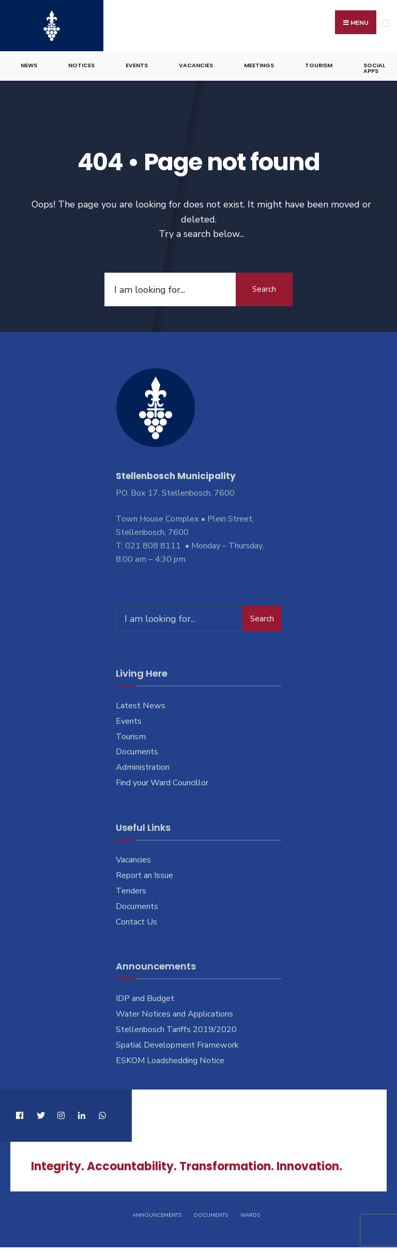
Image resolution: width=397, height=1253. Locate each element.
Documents (137, 751)
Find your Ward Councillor (162, 782)
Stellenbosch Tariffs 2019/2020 (176, 1029)
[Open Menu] (386, 23)
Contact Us (136, 922)
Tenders (131, 891)
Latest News (140, 705)
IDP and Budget (145, 998)
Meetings (259, 65)
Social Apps (374, 68)
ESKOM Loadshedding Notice (170, 1060)
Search (264, 289)
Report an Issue (144, 875)
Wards (250, 1215)
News (29, 65)
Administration (143, 767)
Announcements (156, 1215)
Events (137, 65)
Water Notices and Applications (174, 1014)
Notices (81, 65)
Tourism (318, 65)
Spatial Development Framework (177, 1045)
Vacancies (196, 65)
